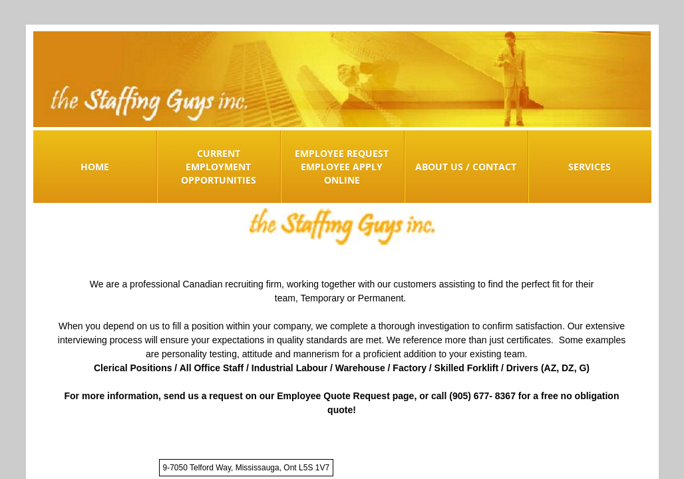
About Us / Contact (465, 166)
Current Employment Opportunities (218, 166)
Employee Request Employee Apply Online (342, 166)
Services (589, 166)
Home (95, 166)
